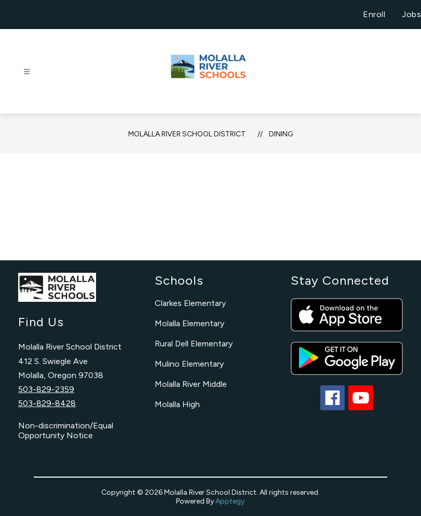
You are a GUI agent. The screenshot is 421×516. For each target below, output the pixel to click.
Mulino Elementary (189, 364)
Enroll (374, 14)
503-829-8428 (47, 403)
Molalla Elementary (189, 323)
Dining (281, 134)
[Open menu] (27, 72)
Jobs (411, 14)
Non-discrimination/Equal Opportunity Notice (65, 430)
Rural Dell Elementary (194, 343)
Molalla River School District (187, 134)
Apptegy (230, 501)
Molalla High (177, 404)
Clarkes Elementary (190, 303)
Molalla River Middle (191, 384)
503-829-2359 (46, 389)
